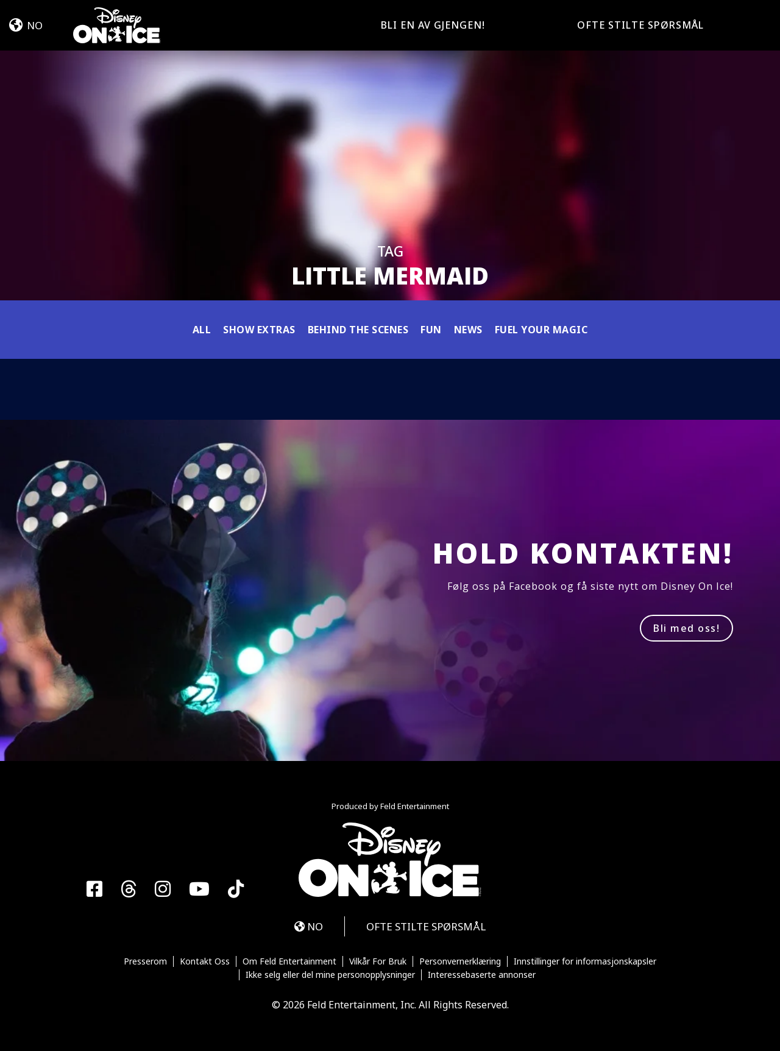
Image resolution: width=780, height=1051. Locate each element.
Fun (431, 329)
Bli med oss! (686, 628)
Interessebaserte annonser (482, 974)
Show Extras (259, 329)
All (202, 329)
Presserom (145, 961)
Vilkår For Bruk (377, 961)
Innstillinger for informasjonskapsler (585, 961)
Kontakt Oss (205, 961)
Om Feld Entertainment (289, 961)
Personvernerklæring (460, 961)
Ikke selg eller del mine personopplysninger (330, 974)
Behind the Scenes (358, 329)
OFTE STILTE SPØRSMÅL (640, 25)
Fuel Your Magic (541, 329)
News (468, 329)
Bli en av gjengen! (433, 25)
